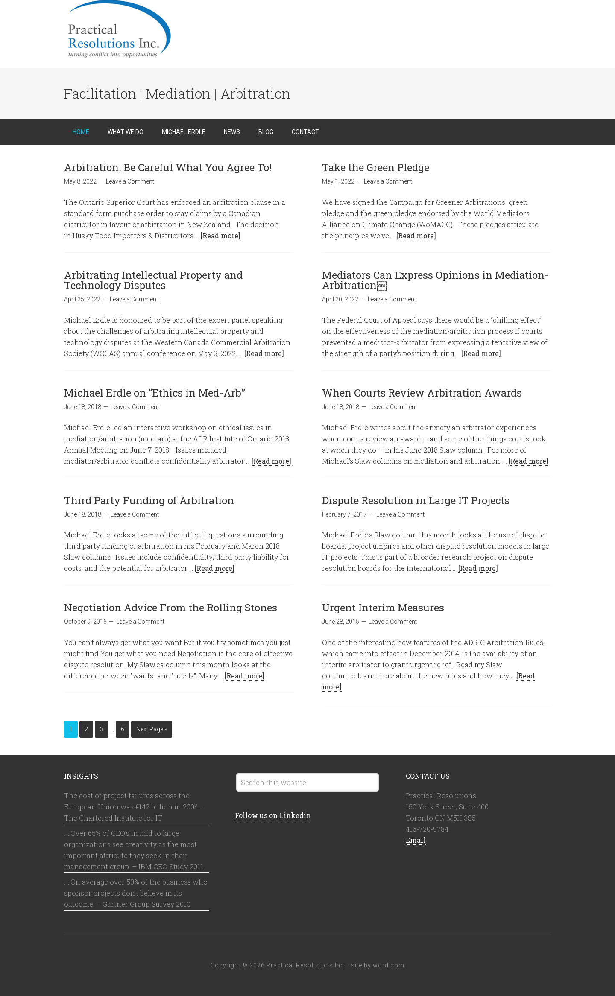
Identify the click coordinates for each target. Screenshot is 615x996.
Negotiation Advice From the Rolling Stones (170, 607)
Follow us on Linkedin (273, 815)
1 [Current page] (71, 729)
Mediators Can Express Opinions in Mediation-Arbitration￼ (435, 280)
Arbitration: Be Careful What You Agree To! (168, 167)
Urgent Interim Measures (383, 607)
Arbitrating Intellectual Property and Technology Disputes (153, 280)
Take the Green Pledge (375, 167)
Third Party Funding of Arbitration (149, 500)
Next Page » (151, 729)
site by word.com (377, 965)
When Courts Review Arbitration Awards (422, 393)
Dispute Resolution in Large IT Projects (416, 500)
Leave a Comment (130, 181)
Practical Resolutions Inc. (132, 30)
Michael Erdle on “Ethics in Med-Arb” (154, 393)
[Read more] (220, 235)
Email (416, 839)
